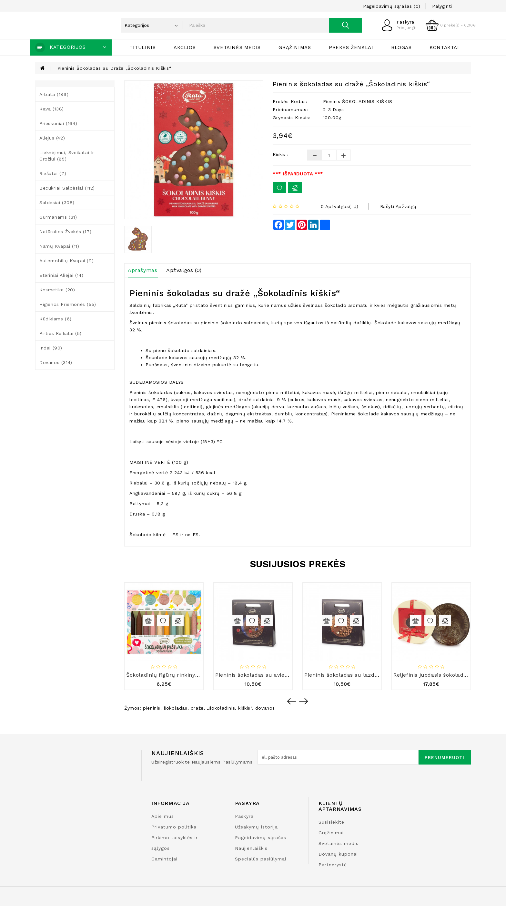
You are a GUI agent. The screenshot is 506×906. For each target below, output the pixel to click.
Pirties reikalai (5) (60, 333)
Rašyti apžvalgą (398, 206)
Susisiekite (331, 822)
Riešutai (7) (52, 173)
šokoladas (175, 708)
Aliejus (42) (52, 138)
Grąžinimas (294, 47)
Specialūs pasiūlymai (260, 858)
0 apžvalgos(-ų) (340, 206)
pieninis (151, 708)
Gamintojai (164, 858)
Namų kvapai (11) (59, 246)
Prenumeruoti (444, 757)
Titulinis (142, 47)
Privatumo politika (174, 826)
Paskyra (244, 816)
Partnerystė (333, 864)
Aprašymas (142, 270)
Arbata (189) (53, 94)
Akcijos (185, 47)
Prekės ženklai (351, 47)
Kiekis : (280, 154)
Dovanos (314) (55, 362)
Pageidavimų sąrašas (260, 837)
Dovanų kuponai (338, 854)
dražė (197, 708)
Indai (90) (50, 347)
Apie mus (162, 816)
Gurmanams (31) (58, 217)
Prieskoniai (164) (58, 123)
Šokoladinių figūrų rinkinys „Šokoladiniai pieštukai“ (194, 675)
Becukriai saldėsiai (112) (67, 188)
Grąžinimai (331, 832)
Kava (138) (51, 108)
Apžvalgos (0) (184, 270)
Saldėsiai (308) (57, 202)
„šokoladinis (221, 708)
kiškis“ (245, 708)
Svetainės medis (237, 47)
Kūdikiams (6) (55, 318)
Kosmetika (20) (57, 289)
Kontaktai (444, 47)
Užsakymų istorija (256, 826)
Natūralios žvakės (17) (65, 231)
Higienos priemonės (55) (67, 304)
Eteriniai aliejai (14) (61, 275)
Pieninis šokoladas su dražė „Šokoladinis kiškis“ (114, 68)
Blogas (401, 47)
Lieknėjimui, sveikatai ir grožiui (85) (66, 155)
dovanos (265, 708)
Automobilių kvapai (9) (66, 260)
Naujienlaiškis (251, 848)
